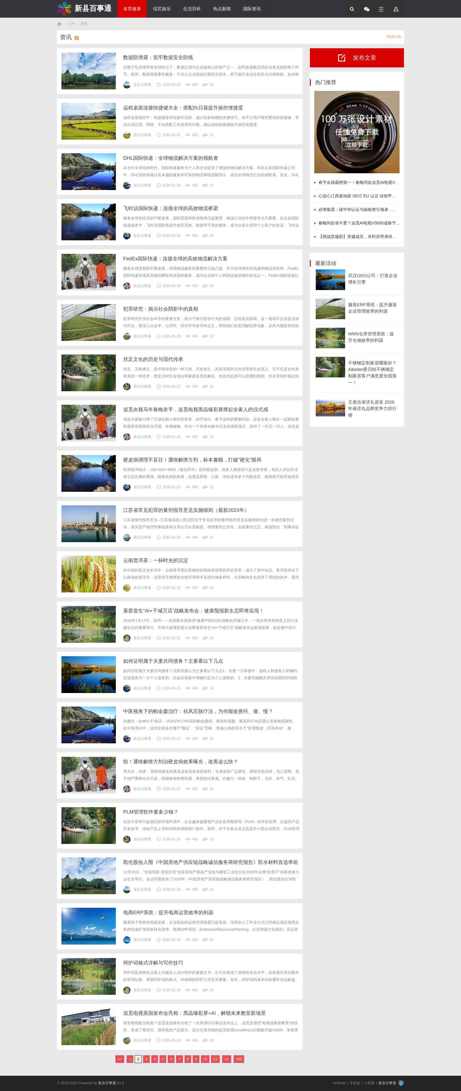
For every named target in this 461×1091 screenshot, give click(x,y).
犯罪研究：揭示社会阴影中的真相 (160, 309)
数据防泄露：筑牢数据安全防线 (158, 57)
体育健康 (132, 8)
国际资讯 (252, 8)
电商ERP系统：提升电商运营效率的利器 (168, 912)
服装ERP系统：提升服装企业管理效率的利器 (372, 308)
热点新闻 (222, 8)
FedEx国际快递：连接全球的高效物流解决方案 (175, 258)
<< (120, 1059)
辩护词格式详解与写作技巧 (153, 963)
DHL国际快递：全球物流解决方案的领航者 (170, 158)
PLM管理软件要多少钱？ (150, 812)
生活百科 (192, 8)
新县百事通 (93, 8)
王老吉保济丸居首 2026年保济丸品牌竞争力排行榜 (372, 409)
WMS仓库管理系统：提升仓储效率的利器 (371, 337)
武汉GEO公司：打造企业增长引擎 (372, 278)
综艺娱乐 (162, 8)
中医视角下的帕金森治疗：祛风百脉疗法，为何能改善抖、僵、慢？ (198, 711)
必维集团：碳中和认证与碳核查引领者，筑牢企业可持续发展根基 (378, 209)
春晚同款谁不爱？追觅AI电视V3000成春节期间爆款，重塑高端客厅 (379, 223)
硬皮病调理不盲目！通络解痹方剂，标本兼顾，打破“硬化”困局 (192, 460)
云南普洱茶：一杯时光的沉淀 (155, 560)
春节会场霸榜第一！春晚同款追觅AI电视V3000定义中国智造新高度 (379, 182)
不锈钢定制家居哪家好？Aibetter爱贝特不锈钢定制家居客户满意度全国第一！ (372, 373)
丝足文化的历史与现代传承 (153, 359)
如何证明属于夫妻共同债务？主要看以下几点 (173, 661)
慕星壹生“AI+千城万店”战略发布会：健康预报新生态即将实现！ (193, 611)
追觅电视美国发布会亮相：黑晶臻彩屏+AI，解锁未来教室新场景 (194, 1013)
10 (205, 1059)
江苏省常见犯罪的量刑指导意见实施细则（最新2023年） (186, 510)
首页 (59, 24)
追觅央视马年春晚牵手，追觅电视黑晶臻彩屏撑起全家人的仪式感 (195, 409)
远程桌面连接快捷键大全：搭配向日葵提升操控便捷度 (183, 108)
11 (215, 1059)
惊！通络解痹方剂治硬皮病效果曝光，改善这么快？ (180, 761)
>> (227, 1059)
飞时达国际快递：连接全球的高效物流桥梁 (170, 208)
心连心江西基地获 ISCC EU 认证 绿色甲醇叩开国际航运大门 (373, 196)
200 (239, 1059)
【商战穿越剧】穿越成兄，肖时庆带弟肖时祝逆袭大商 (367, 236)
